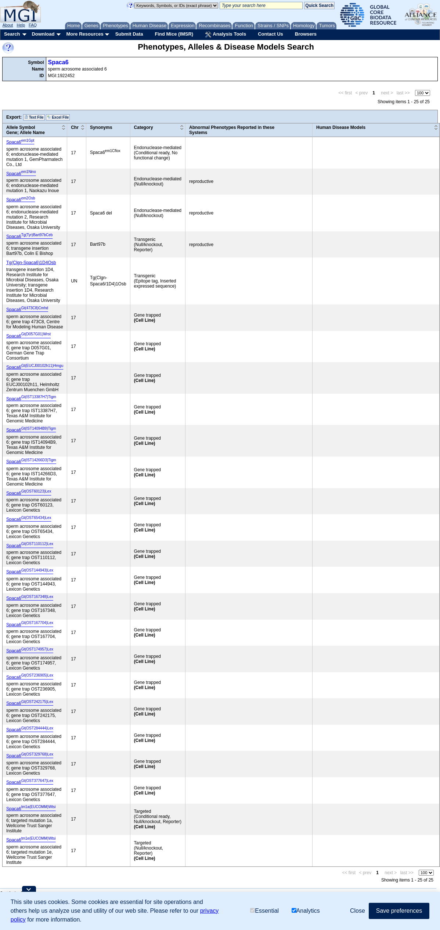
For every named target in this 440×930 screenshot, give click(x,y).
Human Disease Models (340, 127)
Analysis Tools (225, 34)
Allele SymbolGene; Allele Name (25, 130)
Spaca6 (58, 62)
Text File (34, 117)
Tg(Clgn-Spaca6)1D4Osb (31, 262)
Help (21, 25)
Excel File (58, 117)
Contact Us (270, 34)
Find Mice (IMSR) (174, 34)
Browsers (306, 34)
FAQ (33, 25)
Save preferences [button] (399, 911)
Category (143, 127)
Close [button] (357, 911)
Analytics (306, 911)
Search (12, 34)
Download (43, 34)
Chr (75, 127)
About (8, 25)
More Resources (84, 34)
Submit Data (129, 34)
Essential (264, 911)
